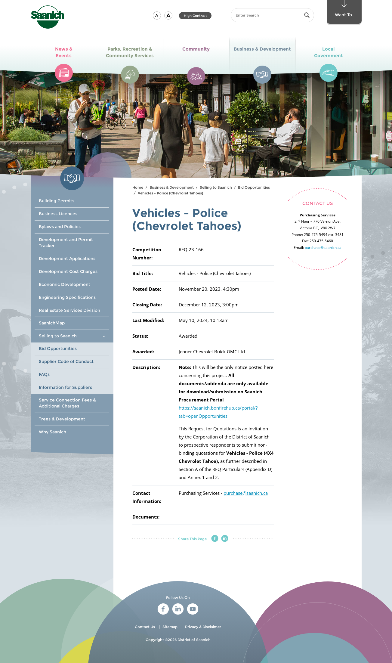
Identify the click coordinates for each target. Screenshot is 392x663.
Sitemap (169, 626)
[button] (157, 15)
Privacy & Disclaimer (203, 626)
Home (137, 187)
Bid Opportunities (254, 187)
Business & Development (172, 187)
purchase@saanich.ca (246, 493)
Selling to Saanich (216, 187)
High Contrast (195, 15)
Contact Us (145, 626)
